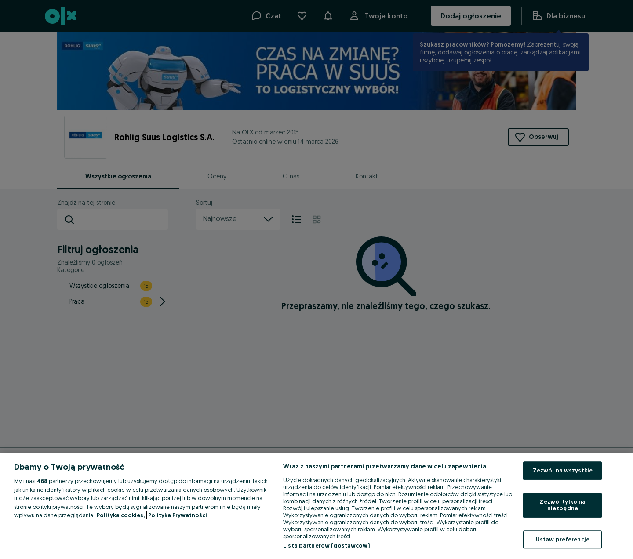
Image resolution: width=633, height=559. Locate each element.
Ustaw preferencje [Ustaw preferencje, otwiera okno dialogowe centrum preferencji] (562, 539)
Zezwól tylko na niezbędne (562, 505)
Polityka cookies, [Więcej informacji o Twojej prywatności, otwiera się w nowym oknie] (121, 515)
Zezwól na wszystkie (563, 470)
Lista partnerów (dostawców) (326, 545)
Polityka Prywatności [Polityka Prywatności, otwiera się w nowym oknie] (177, 515)
